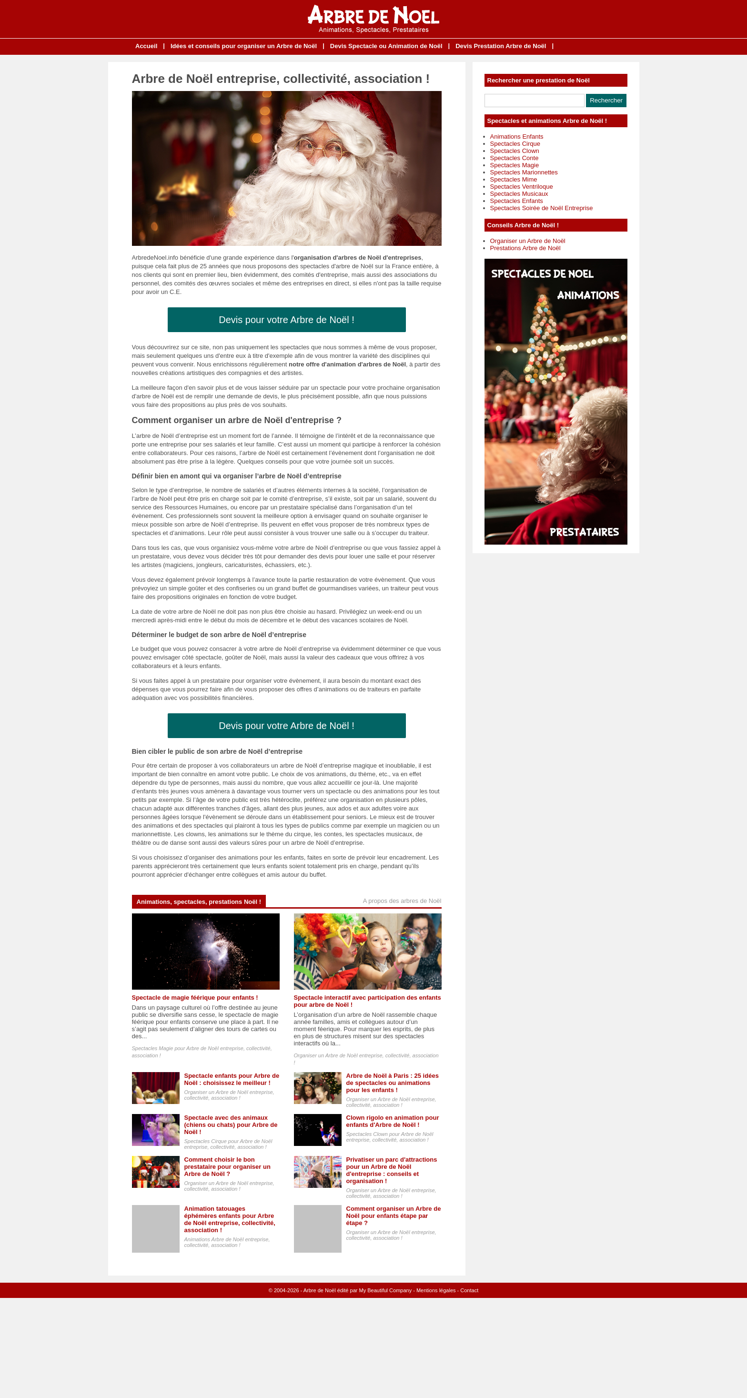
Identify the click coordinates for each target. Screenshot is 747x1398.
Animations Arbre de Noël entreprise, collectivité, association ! (227, 1242)
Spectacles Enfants (516, 200)
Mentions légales (436, 1290)
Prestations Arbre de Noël (525, 248)
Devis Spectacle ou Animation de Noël (386, 46)
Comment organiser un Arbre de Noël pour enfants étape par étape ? (393, 1215)
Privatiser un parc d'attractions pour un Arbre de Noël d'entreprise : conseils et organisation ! (391, 1170)
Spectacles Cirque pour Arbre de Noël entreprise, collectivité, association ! (228, 1144)
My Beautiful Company (385, 1290)
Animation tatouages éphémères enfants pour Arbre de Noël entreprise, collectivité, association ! (229, 1219)
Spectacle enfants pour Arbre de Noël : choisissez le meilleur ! (232, 1079)
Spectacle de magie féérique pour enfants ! (195, 997)
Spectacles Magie (514, 165)
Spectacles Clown (514, 150)
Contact (469, 1290)
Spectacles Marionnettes (524, 172)
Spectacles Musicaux (519, 193)
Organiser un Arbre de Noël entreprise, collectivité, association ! (229, 1095)
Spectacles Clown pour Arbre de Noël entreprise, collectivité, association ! (390, 1137)
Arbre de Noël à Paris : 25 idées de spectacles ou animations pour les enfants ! (392, 1083)
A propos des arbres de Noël (402, 900)
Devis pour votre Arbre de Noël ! (286, 319)
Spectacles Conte (514, 158)
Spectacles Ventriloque (521, 186)
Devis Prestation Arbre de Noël (500, 46)
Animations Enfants (517, 136)
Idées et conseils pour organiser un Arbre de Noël (244, 46)
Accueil (146, 46)
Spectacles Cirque (515, 143)
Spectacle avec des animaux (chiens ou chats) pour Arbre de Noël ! (231, 1124)
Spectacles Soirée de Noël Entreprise (541, 208)
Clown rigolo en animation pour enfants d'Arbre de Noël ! (392, 1121)
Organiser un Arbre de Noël (527, 240)
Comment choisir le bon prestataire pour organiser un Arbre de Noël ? (227, 1166)
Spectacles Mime (513, 179)
